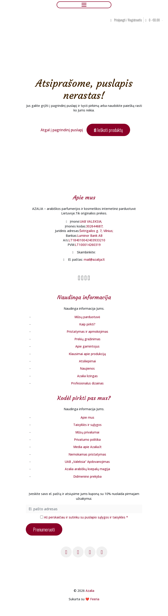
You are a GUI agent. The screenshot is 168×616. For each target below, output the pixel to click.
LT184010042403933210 (86, 240)
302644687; (94, 226)
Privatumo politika (87, 439)
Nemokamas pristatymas (87, 454)
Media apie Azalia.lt (87, 447)
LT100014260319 (88, 244)
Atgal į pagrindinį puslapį (62, 129)
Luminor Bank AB (89, 235)
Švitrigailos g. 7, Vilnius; (96, 231)
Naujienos (87, 368)
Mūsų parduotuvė (87, 317)
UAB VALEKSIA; (91, 221)
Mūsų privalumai (87, 432)
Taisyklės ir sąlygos (87, 425)
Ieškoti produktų (108, 129)
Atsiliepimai (87, 361)
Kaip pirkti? (87, 324)
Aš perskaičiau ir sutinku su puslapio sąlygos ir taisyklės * (86, 517)
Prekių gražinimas (87, 339)
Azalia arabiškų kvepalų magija (87, 469)
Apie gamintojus (87, 346)
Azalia (90, 590)
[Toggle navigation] (84, 4)
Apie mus (87, 417)
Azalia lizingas (87, 376)
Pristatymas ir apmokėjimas (87, 331)
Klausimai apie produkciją (87, 354)
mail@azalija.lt (94, 259)
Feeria (94, 599)
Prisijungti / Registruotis (126, 20)
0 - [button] (152, 20)
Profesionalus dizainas (87, 383)
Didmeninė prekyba (87, 476)
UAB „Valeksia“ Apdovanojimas (87, 461)
